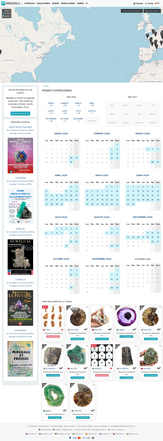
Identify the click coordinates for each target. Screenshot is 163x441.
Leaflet (140, 81)
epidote (146, 368)
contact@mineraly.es (98, 429)
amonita (72, 329)
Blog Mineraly (45, 429)
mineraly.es (91, 434)
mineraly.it (77, 434)
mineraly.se (132, 434)
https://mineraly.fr (118, 429)
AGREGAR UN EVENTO (20, 113)
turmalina (49, 368)
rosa (46, 329)
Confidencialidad (56, 426)
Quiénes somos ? (70, 426)
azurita (72, 368)
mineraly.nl (104, 434)
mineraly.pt (118, 434)
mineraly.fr (31, 434)
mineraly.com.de (62, 434)
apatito (96, 368)
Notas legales (43, 426)
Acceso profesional (102, 426)
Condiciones (32, 426)
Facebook (57, 429)
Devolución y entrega (85, 426)
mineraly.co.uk (45, 434)
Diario (46, 86)
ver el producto (53, 337)
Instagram (68, 429)
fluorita (97, 329)
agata (120, 329)
